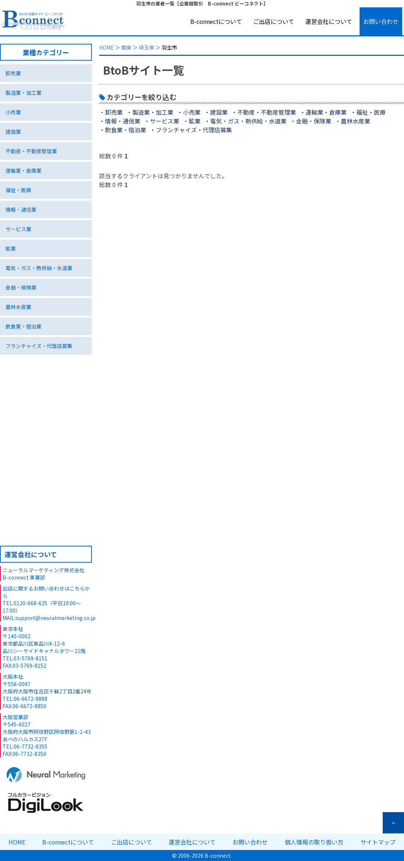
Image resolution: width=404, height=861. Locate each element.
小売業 (13, 112)
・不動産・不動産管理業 (263, 112)
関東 (126, 47)
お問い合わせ (380, 21)
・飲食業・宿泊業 (122, 129)
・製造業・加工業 (149, 112)
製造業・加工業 (24, 92)
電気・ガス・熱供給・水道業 (39, 268)
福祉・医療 (18, 190)
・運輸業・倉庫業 (323, 112)
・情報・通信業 (119, 120)
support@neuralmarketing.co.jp (55, 617)
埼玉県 (146, 47)
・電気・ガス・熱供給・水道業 (245, 120)
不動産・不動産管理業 (31, 151)
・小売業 (189, 112)
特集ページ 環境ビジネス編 (46, 436)
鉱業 (11, 248)
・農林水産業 (352, 120)
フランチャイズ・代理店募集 (39, 345)
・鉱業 (192, 120)
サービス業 (18, 229)
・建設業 (216, 112)
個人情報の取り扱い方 (314, 841)
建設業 (13, 131)
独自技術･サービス (46, 381)
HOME (106, 47)
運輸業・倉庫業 (24, 170)
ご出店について (273, 21)
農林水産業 (18, 307)
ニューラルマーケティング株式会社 (43, 570)
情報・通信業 (21, 209)
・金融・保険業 (310, 120)
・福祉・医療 (368, 112)
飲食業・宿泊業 (24, 326)
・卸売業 (111, 112)
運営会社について (328, 21)
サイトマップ (378, 841)
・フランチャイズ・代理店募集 (191, 129)
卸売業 (13, 73)
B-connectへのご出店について (46, 503)
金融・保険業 (21, 287)
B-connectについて (216, 21)
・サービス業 (161, 120)
